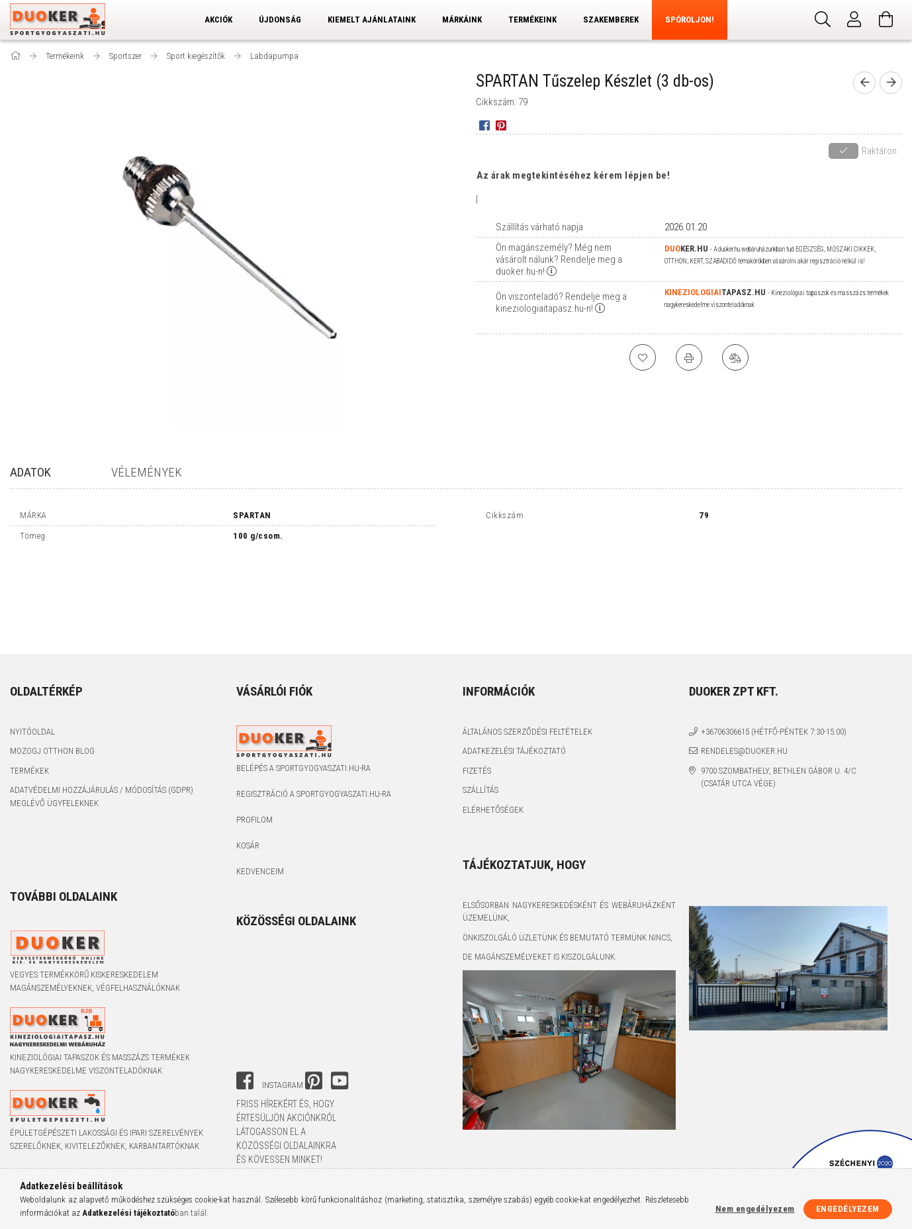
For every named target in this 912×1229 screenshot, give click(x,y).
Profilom (254, 820)
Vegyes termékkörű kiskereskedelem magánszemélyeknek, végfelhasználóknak (95, 981)
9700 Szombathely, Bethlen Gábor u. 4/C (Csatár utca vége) (778, 777)
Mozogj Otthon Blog (52, 751)
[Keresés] (823, 20)
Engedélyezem (848, 1209)
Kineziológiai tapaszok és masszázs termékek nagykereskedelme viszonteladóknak (100, 1063)
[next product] (891, 82)
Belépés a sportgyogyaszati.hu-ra (303, 768)
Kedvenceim (260, 871)
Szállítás (480, 790)
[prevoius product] (864, 82)
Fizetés (477, 771)
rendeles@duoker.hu (744, 751)
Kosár (247, 845)
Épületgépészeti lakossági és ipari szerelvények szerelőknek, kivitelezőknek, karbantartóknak (106, 1139)
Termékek (29, 771)
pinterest (313, 1081)
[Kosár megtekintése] (886, 20)
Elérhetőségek (493, 810)
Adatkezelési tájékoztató (514, 751)
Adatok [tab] (30, 472)
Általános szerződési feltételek (527, 732)
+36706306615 (725, 732)
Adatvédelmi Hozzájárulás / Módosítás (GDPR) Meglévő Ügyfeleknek (101, 796)
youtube (339, 1081)
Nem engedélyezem (755, 1209)
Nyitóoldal (32, 732)
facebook (244, 1081)
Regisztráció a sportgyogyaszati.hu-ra (313, 794)
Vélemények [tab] (146, 472)
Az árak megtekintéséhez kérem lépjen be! (573, 175)
